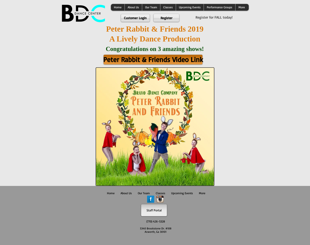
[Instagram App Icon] (160, 199)
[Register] (166, 18)
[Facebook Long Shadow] (150, 199)
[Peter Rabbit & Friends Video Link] (153, 59)
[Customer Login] (135, 18)
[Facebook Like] (154, 240)
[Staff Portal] (154, 210)
